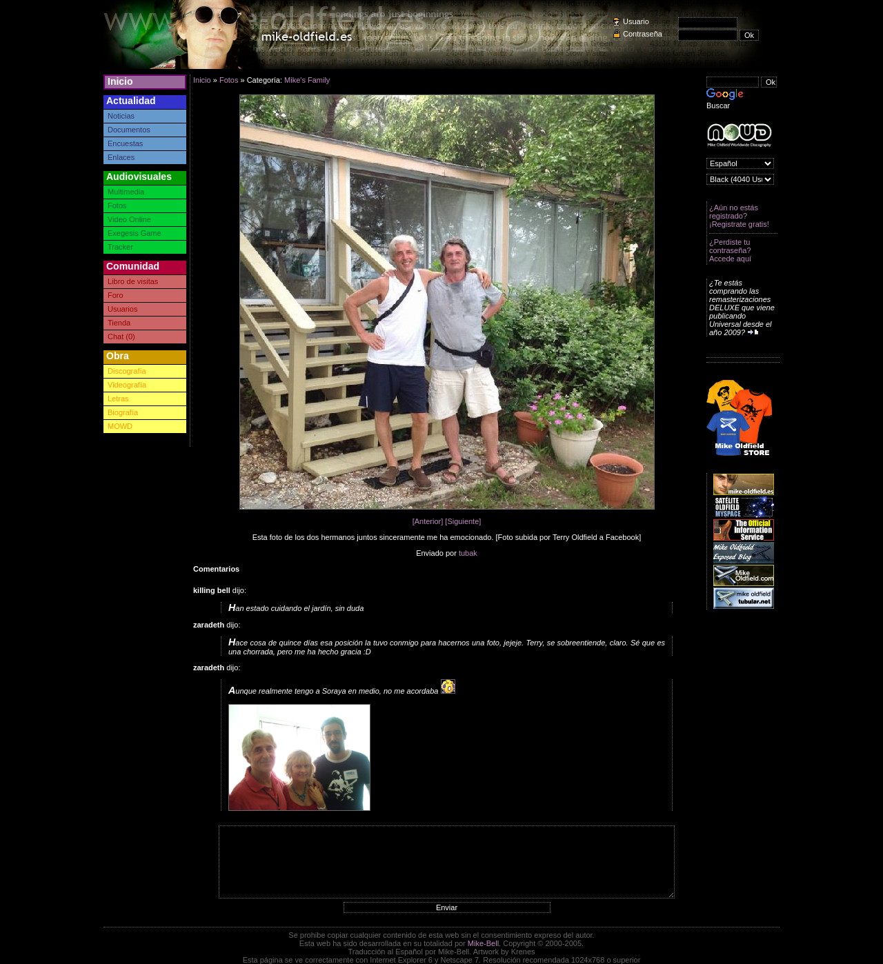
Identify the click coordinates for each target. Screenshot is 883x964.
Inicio (120, 81)
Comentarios (216, 569)
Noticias (121, 116)
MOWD (120, 426)
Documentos (129, 129)
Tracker (120, 247)
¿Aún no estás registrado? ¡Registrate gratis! (739, 215)
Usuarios (122, 309)
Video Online (129, 219)
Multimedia (126, 192)
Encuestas (125, 143)
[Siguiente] (463, 521)
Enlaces (121, 157)
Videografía (127, 385)
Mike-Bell (483, 943)
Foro (115, 295)
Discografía (127, 371)
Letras (118, 398)
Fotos (117, 205)
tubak (468, 553)
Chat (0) (121, 336)
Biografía (123, 412)
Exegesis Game (134, 233)
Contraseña (642, 34)
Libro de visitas (133, 281)
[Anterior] (428, 521)
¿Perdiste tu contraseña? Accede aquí (730, 250)
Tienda (119, 323)
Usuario (636, 21)
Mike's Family (307, 80)
